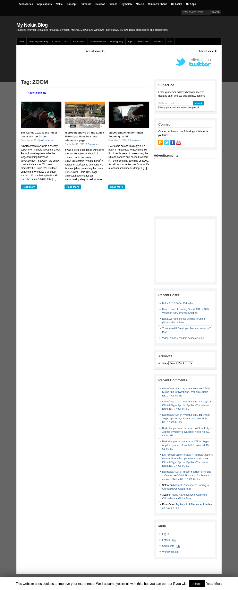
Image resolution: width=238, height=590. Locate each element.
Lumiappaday (116, 41)
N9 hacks (176, 4)
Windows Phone (157, 4)
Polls (170, 41)
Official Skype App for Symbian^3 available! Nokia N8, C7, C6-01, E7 (186, 392)
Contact (56, 41)
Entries (169, 540)
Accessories (25, 4)
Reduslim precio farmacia (176, 441)
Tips (66, 41)
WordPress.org (170, 551)
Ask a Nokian (79, 41)
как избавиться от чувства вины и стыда (185, 401)
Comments (171, 546)
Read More (29, 187)
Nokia (59, 4)
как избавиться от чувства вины (180, 388)
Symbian (126, 4)
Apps (130, 41)
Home (21, 41)
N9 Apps (191, 4)
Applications (44, 4)
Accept (197, 583)
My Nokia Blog (32, 25)
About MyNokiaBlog (38, 41)
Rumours (85, 4)
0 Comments (46, 140)
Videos (113, 4)
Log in (165, 534)
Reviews (100, 4)
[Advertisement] (95, 62)
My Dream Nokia (98, 41)
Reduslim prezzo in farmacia (177, 428)
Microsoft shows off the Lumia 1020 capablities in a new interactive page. (84, 136)
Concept (71, 4)
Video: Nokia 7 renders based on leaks (183, 338)
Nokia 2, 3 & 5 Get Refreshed (178, 303)
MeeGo (140, 4)
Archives (163, 363)
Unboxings (158, 41)
